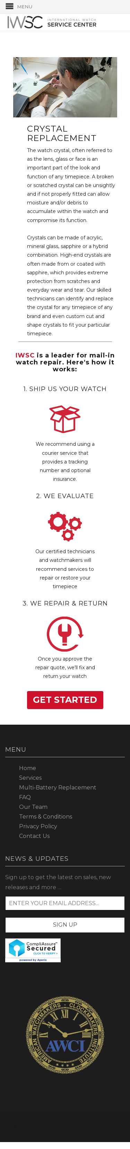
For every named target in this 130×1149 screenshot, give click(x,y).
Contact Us (34, 836)
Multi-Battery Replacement (57, 787)
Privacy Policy (38, 826)
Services (30, 778)
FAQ (25, 797)
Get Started (65, 700)
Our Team (33, 807)
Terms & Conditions (45, 816)
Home (27, 768)
